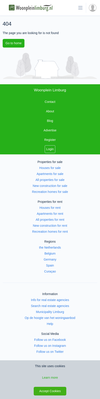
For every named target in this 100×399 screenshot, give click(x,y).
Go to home (14, 43)
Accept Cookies (50, 391)
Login (50, 149)
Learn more (50, 377)
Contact (50, 102)
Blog (50, 121)
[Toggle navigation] (80, 8)
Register (50, 140)
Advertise (50, 130)
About (50, 111)
